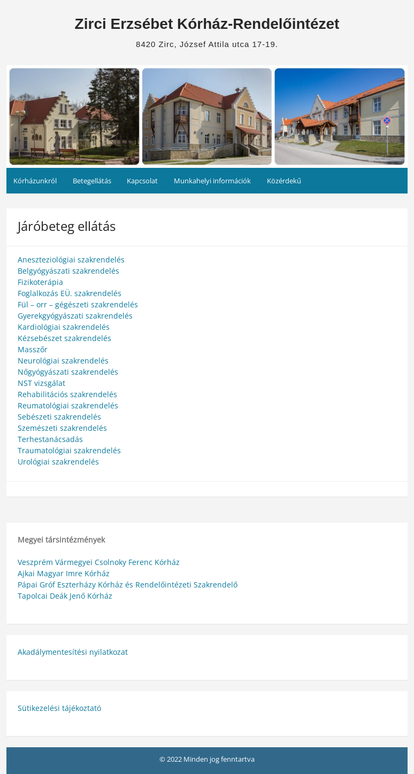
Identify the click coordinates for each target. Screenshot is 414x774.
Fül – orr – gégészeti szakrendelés (78, 304)
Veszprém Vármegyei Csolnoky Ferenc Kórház (99, 562)
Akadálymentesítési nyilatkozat (73, 652)
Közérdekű (284, 180)
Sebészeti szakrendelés (59, 417)
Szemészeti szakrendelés (62, 428)
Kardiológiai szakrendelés (64, 327)
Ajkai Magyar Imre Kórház (64, 573)
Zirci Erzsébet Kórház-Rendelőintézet (207, 24)
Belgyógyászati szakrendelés (68, 271)
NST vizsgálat (41, 383)
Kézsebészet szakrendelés (64, 338)
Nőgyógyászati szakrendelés (68, 372)
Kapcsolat (142, 180)
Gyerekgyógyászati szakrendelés (75, 316)
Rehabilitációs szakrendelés (67, 394)
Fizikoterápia (40, 282)
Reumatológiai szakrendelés (68, 405)
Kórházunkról (35, 180)
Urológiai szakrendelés (58, 461)
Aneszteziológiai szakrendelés (71, 259)
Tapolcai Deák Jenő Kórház (65, 596)
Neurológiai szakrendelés (63, 360)
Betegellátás (92, 180)
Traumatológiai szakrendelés (69, 450)
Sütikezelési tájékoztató (59, 708)
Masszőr (33, 349)
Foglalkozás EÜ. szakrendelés (69, 293)
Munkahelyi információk (212, 180)
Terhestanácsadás (50, 439)
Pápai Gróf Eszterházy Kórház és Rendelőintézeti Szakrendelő (127, 584)
